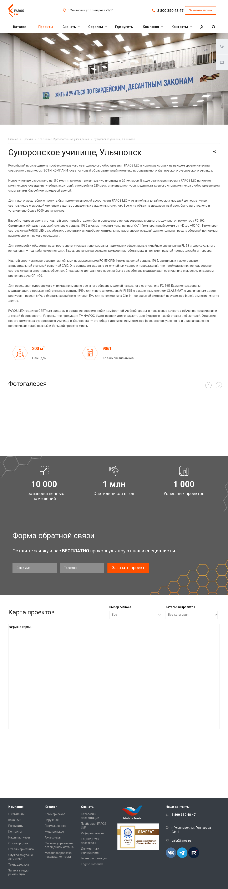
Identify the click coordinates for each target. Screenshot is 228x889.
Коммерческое (55, 814)
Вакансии (14, 820)
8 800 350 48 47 (170, 10)
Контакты (182, 27)
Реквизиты (15, 825)
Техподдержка (18, 864)
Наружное (52, 820)
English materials (92, 864)
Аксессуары (53, 837)
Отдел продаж (18, 843)
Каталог (21, 27)
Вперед (219, 385)
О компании (16, 814)
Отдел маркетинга (21, 849)
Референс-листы (92, 833)
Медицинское (54, 831)
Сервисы (97, 27)
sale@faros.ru (181, 840)
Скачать (71, 27)
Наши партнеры (19, 837)
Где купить (124, 27)
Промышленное (55, 825)
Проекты (45, 27)
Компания (153, 27)
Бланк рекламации (94, 858)
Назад (208, 385)
